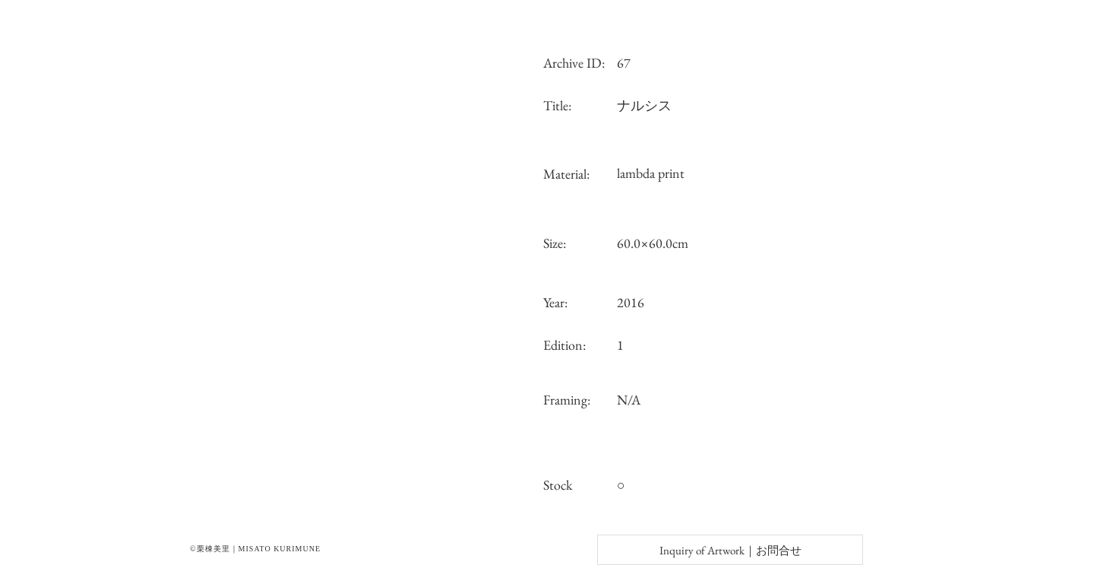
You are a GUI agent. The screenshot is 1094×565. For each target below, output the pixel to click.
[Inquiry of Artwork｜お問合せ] (730, 550)
